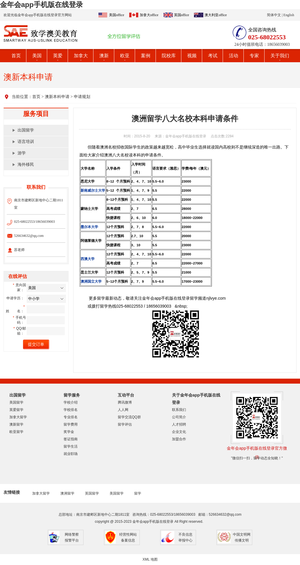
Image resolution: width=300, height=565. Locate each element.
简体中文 (274, 15)
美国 (37, 55)
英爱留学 (16, 410)
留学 (137, 493)
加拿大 (81, 55)
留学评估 (125, 424)
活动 (233, 55)
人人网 (123, 410)
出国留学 (26, 130)
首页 (16, 55)
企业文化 (179, 432)
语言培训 (26, 141)
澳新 (104, 55)
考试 (212, 55)
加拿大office (149, 15)
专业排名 (71, 417)
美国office (116, 15)
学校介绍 (71, 402)
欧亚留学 (16, 432)
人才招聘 (179, 424)
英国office (181, 15)
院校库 (169, 55)
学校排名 (71, 410)
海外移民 (26, 164)
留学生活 (71, 446)
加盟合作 (179, 439)
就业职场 (71, 454)
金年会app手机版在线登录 (41, 5)
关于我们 (279, 55)
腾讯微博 (125, 402)
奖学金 (69, 432)
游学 (22, 153)
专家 (254, 55)
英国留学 (92, 493)
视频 (192, 55)
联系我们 (179, 410)
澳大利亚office (215, 15)
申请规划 (82, 97)
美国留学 (16, 402)
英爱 (57, 55)
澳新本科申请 (57, 97)
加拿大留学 (18, 417)
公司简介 (179, 417)
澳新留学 (16, 424)
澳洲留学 (67, 493)
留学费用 (71, 424)
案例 (145, 55)
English (288, 15)
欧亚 (124, 55)
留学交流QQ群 (129, 417)
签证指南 (71, 439)
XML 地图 (150, 559)
